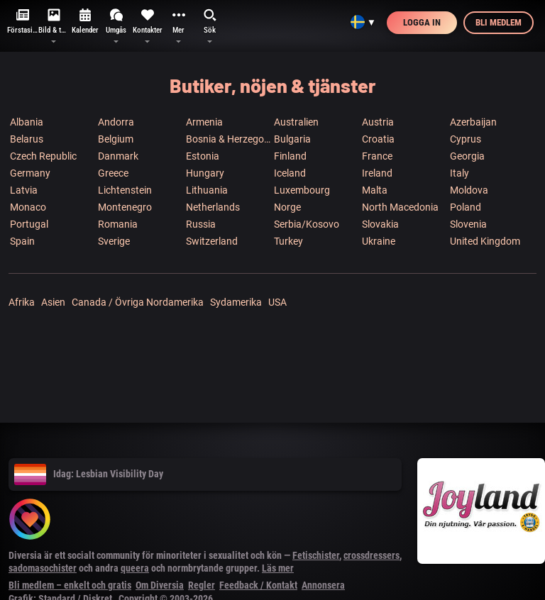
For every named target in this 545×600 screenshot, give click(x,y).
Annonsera (323, 585)
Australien (296, 122)
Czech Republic (43, 156)
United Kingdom (485, 241)
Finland (290, 156)
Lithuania (207, 190)
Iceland (290, 173)
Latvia (24, 190)
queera (135, 568)
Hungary (205, 173)
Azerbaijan (473, 122)
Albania (26, 122)
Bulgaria (292, 139)
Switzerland (212, 241)
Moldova (469, 190)
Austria (378, 122)
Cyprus (465, 139)
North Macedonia (400, 207)
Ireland (377, 173)
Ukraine (378, 241)
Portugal (29, 224)
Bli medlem (498, 22)
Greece (113, 173)
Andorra (116, 122)
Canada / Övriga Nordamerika (138, 302)
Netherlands (213, 207)
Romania (118, 224)
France (377, 156)
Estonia (202, 156)
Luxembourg (302, 190)
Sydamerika (236, 302)
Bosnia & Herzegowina (229, 139)
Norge (287, 207)
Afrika (22, 302)
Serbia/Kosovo (306, 224)
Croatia (378, 139)
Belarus (26, 139)
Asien (53, 302)
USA (277, 302)
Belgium (115, 139)
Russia (201, 224)
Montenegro (125, 207)
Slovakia (380, 224)
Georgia (467, 156)
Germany (30, 173)
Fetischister (315, 555)
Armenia (204, 122)
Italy (459, 173)
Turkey (288, 241)
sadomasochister (43, 568)
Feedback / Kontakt (258, 585)
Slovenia (468, 224)
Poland (465, 207)
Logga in (422, 22)
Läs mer (278, 568)
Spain (22, 241)
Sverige (114, 241)
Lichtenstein (125, 190)
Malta (374, 190)
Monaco (28, 207)
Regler (201, 585)
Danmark (118, 156)
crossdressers (371, 555)
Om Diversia (160, 585)
